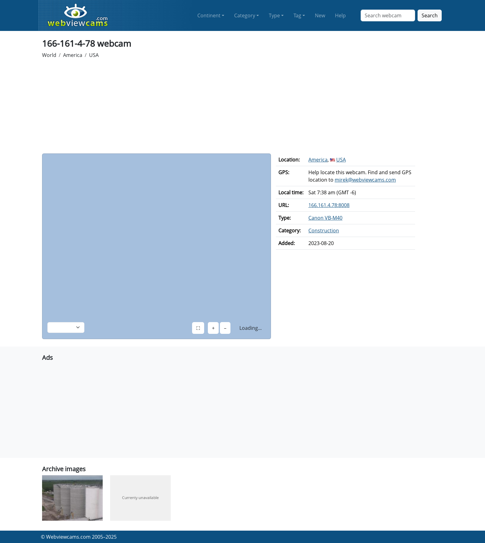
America (72, 55)
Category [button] (244, 15)
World (49, 55)
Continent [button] (209, 15)
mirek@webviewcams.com (365, 179)
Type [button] (274, 15)
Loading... (250, 328)
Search (430, 15)
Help (340, 15)
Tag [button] (297, 15)
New (320, 15)
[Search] (388, 15)
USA (94, 55)
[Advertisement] (242, 107)
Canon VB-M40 (325, 217)
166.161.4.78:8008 (329, 205)
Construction (323, 230)
